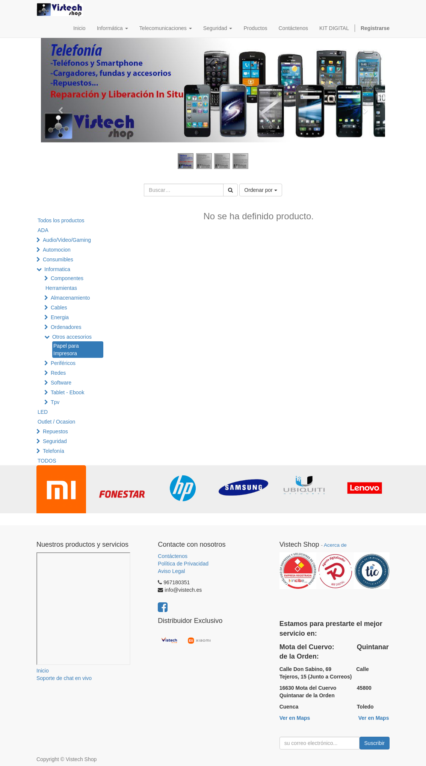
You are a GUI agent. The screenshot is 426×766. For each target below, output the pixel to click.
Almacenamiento (70, 298)
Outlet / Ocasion (56, 422)
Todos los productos (61, 220)
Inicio (42, 671)
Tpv (55, 402)
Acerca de (335, 545)
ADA (43, 230)
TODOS (47, 461)
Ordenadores (66, 327)
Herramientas (61, 288)
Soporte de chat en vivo (64, 678)
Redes (58, 373)
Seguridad (55, 441)
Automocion (57, 250)
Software (61, 383)
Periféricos (63, 363)
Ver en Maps (294, 718)
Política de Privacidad (183, 564)
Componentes (67, 278)
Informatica (57, 269)
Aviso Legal (171, 571)
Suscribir (374, 743)
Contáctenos (172, 556)
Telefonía (53, 451)
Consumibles (58, 259)
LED (43, 412)
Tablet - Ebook (68, 392)
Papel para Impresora (66, 349)
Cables (59, 308)
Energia (60, 317)
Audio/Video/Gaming (67, 240)
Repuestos (55, 431)
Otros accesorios (72, 337)
